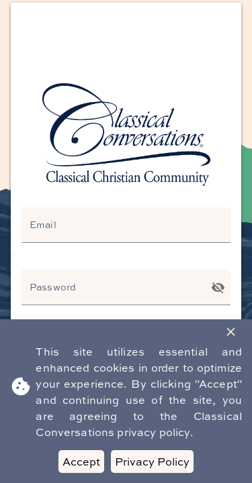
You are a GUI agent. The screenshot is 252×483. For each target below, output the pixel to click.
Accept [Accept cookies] (81, 461)
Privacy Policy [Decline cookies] (152, 461)
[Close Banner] (230, 331)
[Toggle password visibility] (218, 287)
